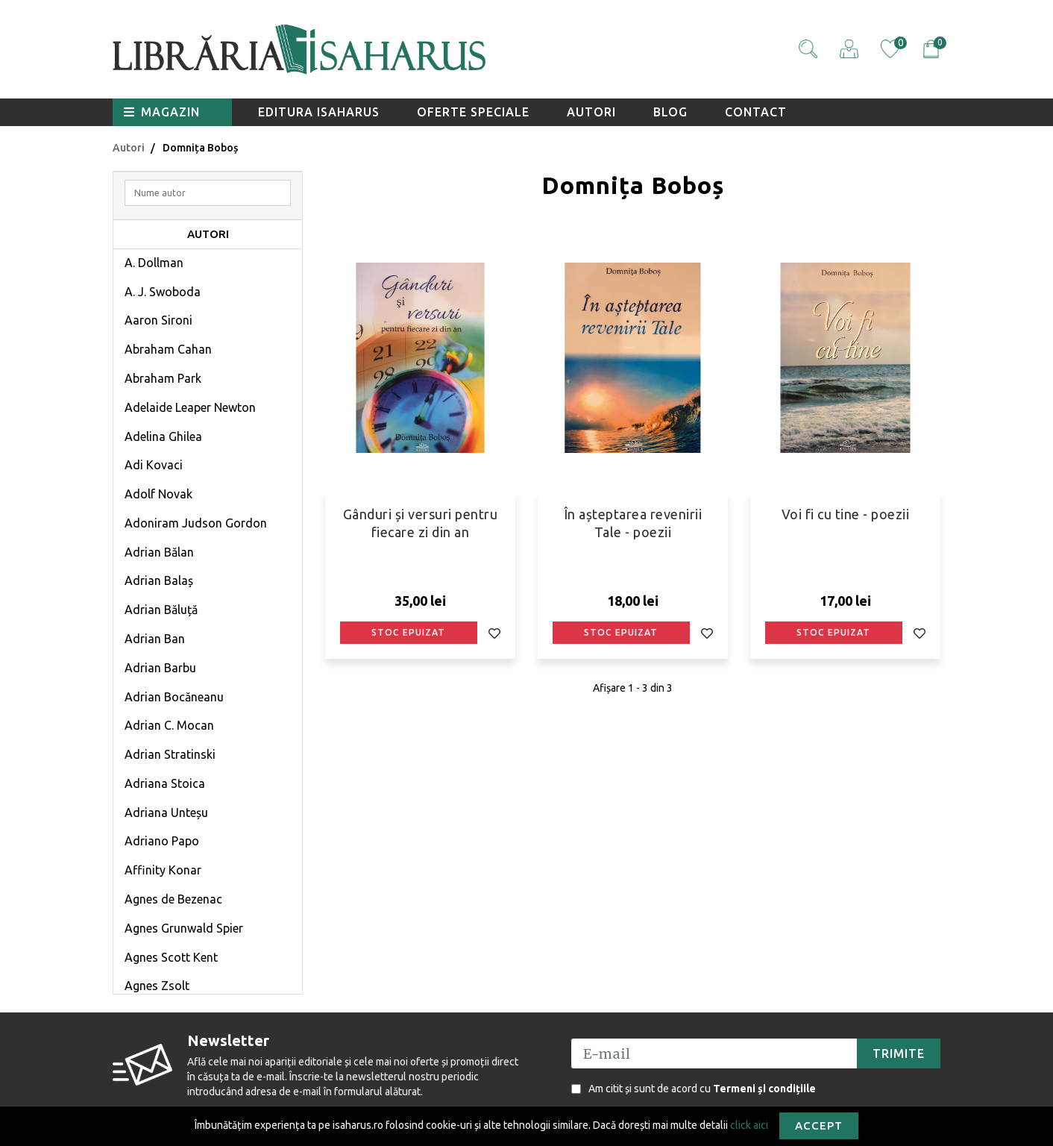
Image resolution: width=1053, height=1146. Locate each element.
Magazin (162, 112)
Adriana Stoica (165, 783)
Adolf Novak (158, 494)
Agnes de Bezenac (173, 899)
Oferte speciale (473, 112)
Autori (591, 112)
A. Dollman (154, 262)
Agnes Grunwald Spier (184, 928)
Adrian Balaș (159, 580)
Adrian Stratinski (170, 754)
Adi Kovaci (154, 465)
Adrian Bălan (159, 552)
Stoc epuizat (408, 632)
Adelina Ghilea (163, 436)
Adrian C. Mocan (169, 725)
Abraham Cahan (168, 349)
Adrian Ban (155, 638)
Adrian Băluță (161, 609)
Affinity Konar (163, 870)
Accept (819, 1125)
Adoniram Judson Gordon (196, 523)
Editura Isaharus (319, 112)
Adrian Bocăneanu (174, 697)
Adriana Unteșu (166, 812)
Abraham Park (163, 378)
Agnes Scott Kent (171, 957)
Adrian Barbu (160, 667)
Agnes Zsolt (157, 985)
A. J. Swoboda (163, 291)
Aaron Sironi (158, 320)
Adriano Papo (162, 841)
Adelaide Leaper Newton (190, 407)
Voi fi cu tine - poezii (846, 514)
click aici (749, 1124)
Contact (756, 112)
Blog (670, 112)
